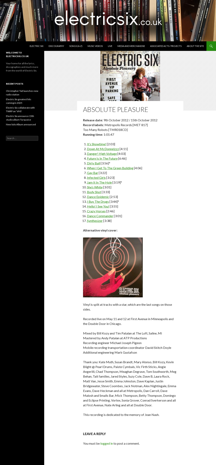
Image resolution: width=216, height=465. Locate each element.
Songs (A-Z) (75, 46)
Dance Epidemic (98, 197)
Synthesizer (95, 221)
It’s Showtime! (96, 144)
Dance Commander (100, 216)
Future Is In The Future (102, 158)
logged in (106, 443)
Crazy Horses (96, 211)
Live (110, 46)
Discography (56, 46)
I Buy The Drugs (98, 201)
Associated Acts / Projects (166, 46)
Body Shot (94, 192)
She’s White (95, 187)
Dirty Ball (93, 163)
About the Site (195, 46)
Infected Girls (96, 177)
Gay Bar (92, 173)
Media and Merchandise (131, 46)
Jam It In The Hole (99, 182)
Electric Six (36, 46)
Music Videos (95, 46)
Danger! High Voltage (102, 153)
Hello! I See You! (98, 206)
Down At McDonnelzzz (103, 149)
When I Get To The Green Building (110, 168)
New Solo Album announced (21, 124)
